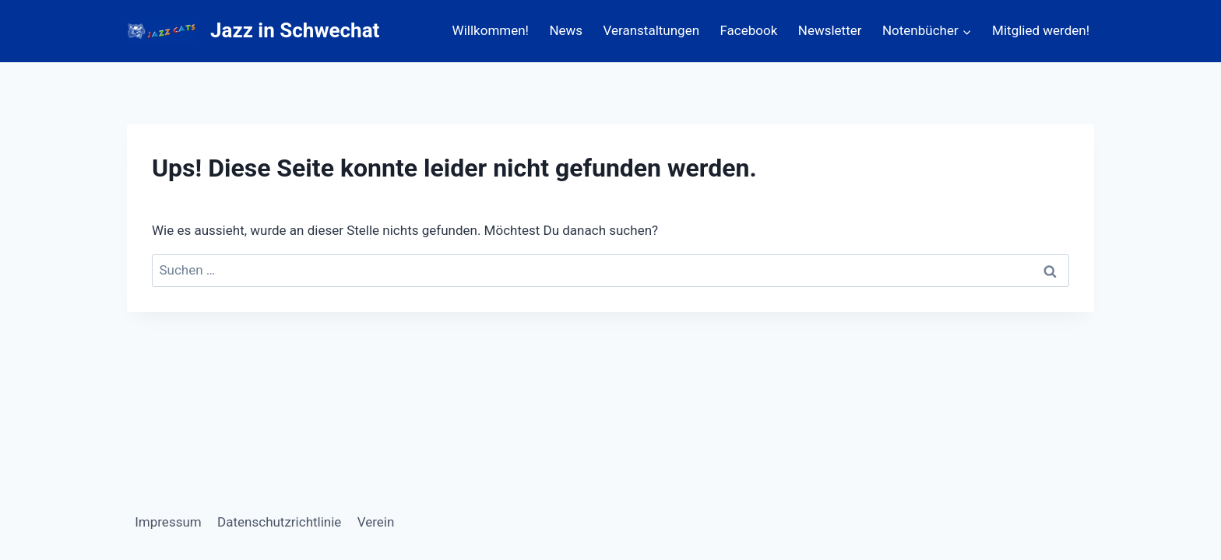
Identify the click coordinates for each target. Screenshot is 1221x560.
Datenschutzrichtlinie (279, 522)
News (565, 30)
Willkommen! (490, 30)
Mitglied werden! (1040, 30)
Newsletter (830, 30)
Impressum (168, 522)
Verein (376, 522)
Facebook (749, 30)
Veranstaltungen (651, 30)
